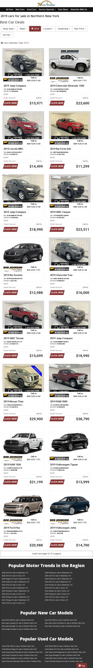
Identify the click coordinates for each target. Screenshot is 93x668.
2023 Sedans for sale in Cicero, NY (57, 591)
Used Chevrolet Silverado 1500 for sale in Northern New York (21, 661)
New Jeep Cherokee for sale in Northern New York (62, 626)
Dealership (64, 29)
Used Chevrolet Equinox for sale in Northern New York (64, 661)
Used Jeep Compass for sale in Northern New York (19, 655)
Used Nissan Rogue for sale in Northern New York (19, 649)
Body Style (9, 29)
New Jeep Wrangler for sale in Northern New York (19, 626)
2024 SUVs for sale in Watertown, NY (58, 582)
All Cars (9, 9)
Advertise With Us (78, 9)
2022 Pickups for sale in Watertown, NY (16, 597)
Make (23, 29)
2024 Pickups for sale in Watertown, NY (59, 585)
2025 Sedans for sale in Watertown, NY (15, 582)
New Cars (20, 9)
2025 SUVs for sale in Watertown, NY (58, 576)
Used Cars (31, 9)
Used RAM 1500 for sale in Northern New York (18, 646)
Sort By (7, 35)
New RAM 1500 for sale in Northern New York (18, 620)
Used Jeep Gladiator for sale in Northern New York (19, 658)
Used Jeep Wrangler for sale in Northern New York (62, 655)
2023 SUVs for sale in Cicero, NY (56, 588)
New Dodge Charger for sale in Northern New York (19, 629)
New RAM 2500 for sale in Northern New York (61, 620)
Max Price (80, 29)
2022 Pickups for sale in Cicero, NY (57, 594)
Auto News (63, 9)
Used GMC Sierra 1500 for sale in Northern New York (63, 658)
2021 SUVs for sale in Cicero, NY (56, 597)
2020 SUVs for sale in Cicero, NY (56, 600)
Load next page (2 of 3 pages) (46, 553)
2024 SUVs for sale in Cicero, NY (13, 585)
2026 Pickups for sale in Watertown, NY (59, 573)
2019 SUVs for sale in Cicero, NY (13, 603)
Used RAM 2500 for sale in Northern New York (61, 646)
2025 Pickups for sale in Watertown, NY (59, 579)
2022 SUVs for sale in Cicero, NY (13, 594)
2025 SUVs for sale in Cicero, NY (13, 576)
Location (48, 29)
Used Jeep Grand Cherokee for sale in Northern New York (22, 652)
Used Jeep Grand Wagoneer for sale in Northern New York (65, 652)
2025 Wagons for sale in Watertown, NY (16, 579)
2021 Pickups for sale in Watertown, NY (16, 600)
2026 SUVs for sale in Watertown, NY (15, 573)
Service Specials (47, 9)
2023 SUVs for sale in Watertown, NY (15, 588)
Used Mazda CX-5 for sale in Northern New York (62, 649)
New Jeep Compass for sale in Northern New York (19, 623)
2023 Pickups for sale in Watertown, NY (16, 591)
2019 (35, 28)
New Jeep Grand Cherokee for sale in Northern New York (65, 623)
